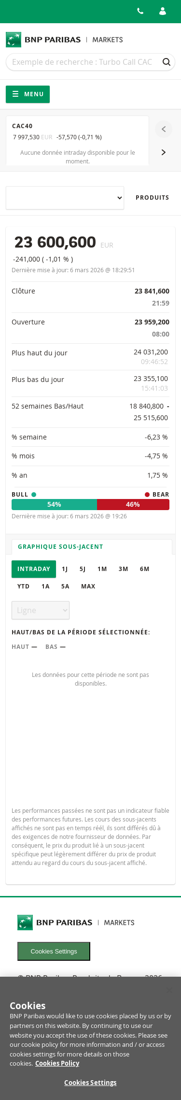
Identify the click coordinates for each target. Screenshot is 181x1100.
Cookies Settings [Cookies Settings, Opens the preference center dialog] (90, 1088)
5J (83, 569)
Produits (152, 197)
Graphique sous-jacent (60, 547)
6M (145, 569)
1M (102, 569)
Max (88, 586)
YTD (23, 586)
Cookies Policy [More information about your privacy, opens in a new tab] (57, 1068)
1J (65, 569)
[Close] (169, 995)
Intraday (33, 569)
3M (123, 569)
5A (65, 586)
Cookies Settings (54, 951)
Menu (28, 94)
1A (46, 586)
